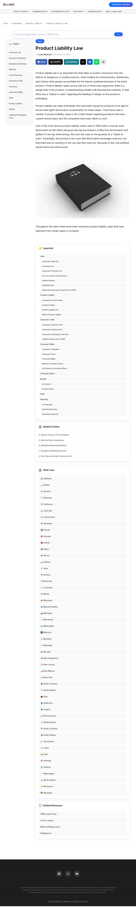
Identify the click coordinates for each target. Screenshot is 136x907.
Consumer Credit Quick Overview (55, 335)
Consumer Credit (16, 82)
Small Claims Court (120, 12)
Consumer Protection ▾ (59, 12)
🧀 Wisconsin (47, 787)
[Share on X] (83, 62)
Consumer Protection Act (52, 272)
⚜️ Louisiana (46, 588)
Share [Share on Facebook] (41, 63)
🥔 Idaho (45, 550)
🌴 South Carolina (49, 729)
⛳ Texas (45, 748)
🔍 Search (113, 34)
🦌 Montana (46, 639)
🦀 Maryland (46, 601)
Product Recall (48, 390)
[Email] (103, 62)
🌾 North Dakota (48, 691)
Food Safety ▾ (80, 12)
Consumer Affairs (47, 345)
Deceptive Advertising (18, 65)
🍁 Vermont (46, 761)
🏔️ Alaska (45, 486)
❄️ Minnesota (47, 620)
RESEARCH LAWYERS (121, 4)
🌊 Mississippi (47, 627)
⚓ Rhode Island (48, 723)
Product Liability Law (50, 311)
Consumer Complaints (50, 350)
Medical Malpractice (50, 827)
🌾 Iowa (44, 569)
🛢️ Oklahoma (47, 704)
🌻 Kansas (45, 575)
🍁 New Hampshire (49, 659)
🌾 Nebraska (46, 646)
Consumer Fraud (48, 355)
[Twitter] (68, 874)
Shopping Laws (48, 286)
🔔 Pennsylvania (48, 716)
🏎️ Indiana (45, 563)
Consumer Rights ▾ (36, 12)
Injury (40, 42)
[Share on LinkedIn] (90, 62)
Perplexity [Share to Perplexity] (71, 63)
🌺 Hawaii (45, 543)
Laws (42, 257)
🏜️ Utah (44, 755)
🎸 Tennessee (47, 742)
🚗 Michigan (46, 614)
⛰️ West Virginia (48, 781)
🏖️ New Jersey (48, 665)
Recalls (12, 110)
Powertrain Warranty (50, 415)
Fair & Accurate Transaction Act (54, 276)
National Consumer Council (52, 364)
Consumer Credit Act (50, 262)
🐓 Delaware (46, 524)
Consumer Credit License (52, 330)
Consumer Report (47, 374)
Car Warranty (47, 405)
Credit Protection (16, 76)
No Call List (46, 385)
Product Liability (15, 104)
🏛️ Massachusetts (49, 607)
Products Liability (47, 296)
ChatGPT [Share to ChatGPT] (55, 63)
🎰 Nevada (46, 652)
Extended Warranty (49, 410)
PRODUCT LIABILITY (34, 23)
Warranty (12, 70)
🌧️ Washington (47, 774)
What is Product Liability (51, 315)
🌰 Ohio (44, 697)
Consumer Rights (16, 93)
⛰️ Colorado (46, 511)
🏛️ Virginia (46, 768)
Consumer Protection (17, 59)
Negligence (46, 834)
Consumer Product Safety (52, 301)
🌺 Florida (45, 531)
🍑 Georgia (46, 537)
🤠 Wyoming (46, 793)
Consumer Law (15, 53)
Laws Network (45, 55)
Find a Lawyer (47, 821)
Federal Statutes (48, 281)
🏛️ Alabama (46, 479)
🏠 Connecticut (48, 518)
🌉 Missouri (46, 633)
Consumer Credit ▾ (99, 12)
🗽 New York (46, 678)
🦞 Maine (45, 595)
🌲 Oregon (45, 710)
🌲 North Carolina (49, 684)
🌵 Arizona (45, 492)
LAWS (5, 23)
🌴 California (47, 505)
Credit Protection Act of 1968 (53, 340)
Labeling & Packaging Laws (17, 117)
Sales (11, 99)
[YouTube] (77, 874)
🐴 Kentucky (46, 582)
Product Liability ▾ (15, 12)
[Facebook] (59, 874)
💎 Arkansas (46, 498)
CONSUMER (17, 23)
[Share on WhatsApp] (97, 62)
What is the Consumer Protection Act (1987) (59, 291)
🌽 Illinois (45, 556)
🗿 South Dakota (48, 736)
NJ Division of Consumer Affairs (54, 369)
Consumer (13, 87)
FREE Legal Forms (48, 815)
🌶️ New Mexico (48, 672)
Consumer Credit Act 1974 (52, 326)
